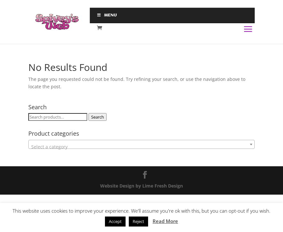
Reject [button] (138, 221)
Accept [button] (115, 221)
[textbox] (141, 147)
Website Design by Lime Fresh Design (141, 186)
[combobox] (141, 144)
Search (97, 117)
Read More (165, 221)
